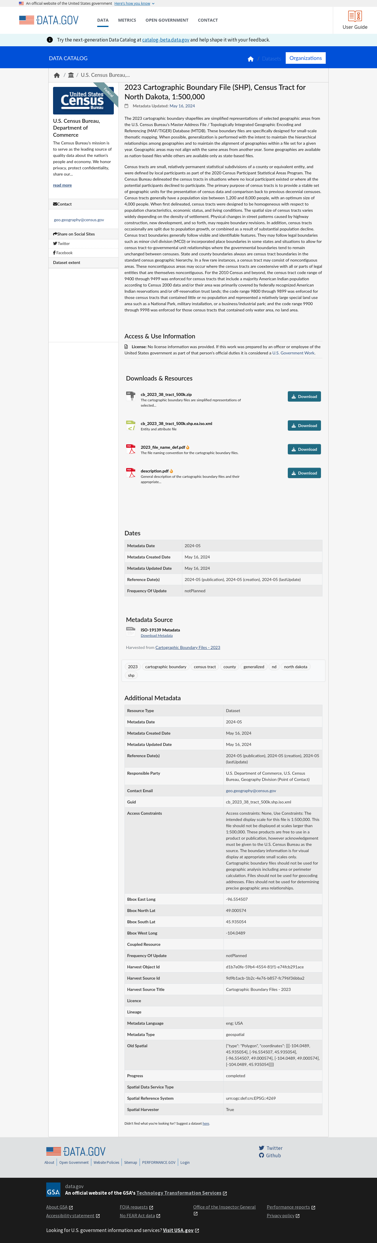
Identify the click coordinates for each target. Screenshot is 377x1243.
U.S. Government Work (293, 352)
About (49, 1162)
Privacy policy (280, 1215)
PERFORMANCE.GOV (158, 1162)
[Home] (48, 20)
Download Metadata (157, 635)
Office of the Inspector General (224, 1207)
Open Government (74, 1162)
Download (304, 396)
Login (185, 1162)
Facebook (63, 252)
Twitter (61, 243)
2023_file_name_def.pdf (163, 447)
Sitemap (130, 1162)
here (206, 1123)
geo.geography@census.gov (79, 219)
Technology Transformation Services (178, 1193)
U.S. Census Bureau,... (105, 75)
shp (131, 675)
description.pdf (155, 470)
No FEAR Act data (137, 1215)
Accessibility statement (70, 1215)
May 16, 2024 (182, 105)
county (229, 666)
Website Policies (106, 1162)
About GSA (57, 1207)
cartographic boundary (165, 666)
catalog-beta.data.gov (165, 39)
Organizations (306, 58)
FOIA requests (134, 1207)
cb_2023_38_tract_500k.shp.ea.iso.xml (176, 423)
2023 (133, 666)
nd (274, 666)
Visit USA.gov (178, 1230)
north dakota (295, 666)
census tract (205, 666)
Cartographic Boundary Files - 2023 (188, 647)
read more (62, 184)
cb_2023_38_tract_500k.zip (166, 394)
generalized (254, 666)
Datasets (271, 58)
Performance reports (288, 1207)
